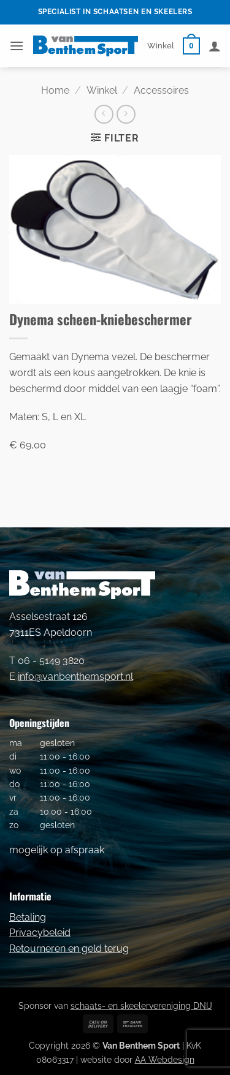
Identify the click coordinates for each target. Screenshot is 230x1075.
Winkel (160, 45)
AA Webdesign (164, 1059)
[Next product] (103, 114)
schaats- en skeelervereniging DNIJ (141, 1005)
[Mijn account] (215, 45)
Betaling (27, 917)
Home (55, 90)
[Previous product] (126, 114)
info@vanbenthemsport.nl (75, 676)
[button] (16, 46)
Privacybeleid (40, 932)
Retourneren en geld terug (69, 948)
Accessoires (161, 90)
